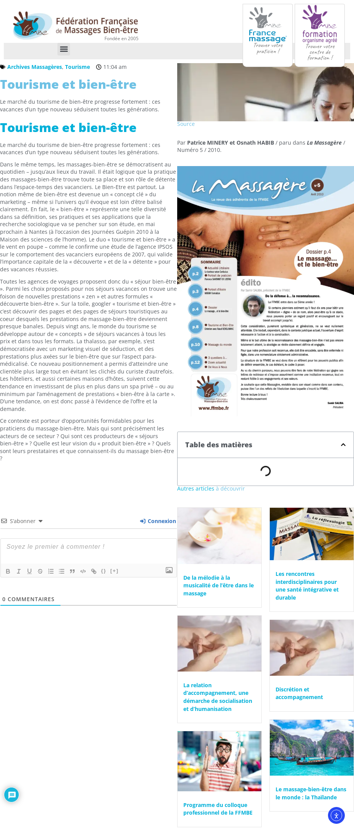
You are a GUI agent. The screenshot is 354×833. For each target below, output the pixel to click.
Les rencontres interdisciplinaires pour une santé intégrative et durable (307, 585)
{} (103, 570)
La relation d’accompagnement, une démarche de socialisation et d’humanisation (217, 696)
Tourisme (77, 66)
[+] (114, 570)
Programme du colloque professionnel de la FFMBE (218, 808)
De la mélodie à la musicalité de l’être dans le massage (218, 585)
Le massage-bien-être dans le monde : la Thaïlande (311, 792)
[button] (63, 48)
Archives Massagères (34, 66)
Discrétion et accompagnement (299, 693)
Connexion (158, 520)
